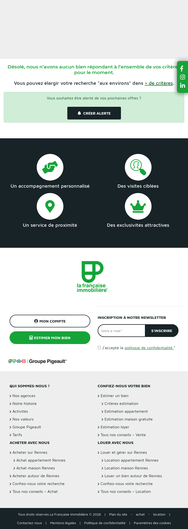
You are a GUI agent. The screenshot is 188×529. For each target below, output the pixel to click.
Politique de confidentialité (105, 523)
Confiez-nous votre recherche (38, 483)
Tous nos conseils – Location (126, 491)
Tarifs (17, 434)
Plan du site (118, 514)
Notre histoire (24, 403)
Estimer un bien (173, 6)
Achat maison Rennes (35, 468)
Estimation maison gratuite (129, 419)
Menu (8, 6)
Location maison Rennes (126, 468)
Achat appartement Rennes (40, 460)
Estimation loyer (115, 427)
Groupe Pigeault (26, 427)
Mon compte (50, 321)
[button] (183, 68)
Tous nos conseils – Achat (35, 491)
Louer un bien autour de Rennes (133, 476)
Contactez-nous (29, 523)
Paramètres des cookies (152, 523)
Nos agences (23, 395)
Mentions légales (63, 523)
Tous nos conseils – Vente (123, 434)
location (159, 514)
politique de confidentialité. (149, 347)
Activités (20, 411)
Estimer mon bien (49, 337)
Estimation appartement (126, 411)
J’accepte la (138, 347)
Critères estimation (121, 403)
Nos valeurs (23, 419)
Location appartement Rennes (131, 460)
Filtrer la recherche (35, 44)
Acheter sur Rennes (29, 452)
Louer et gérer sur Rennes (124, 452)
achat (140, 514)
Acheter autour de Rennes (35, 476)
